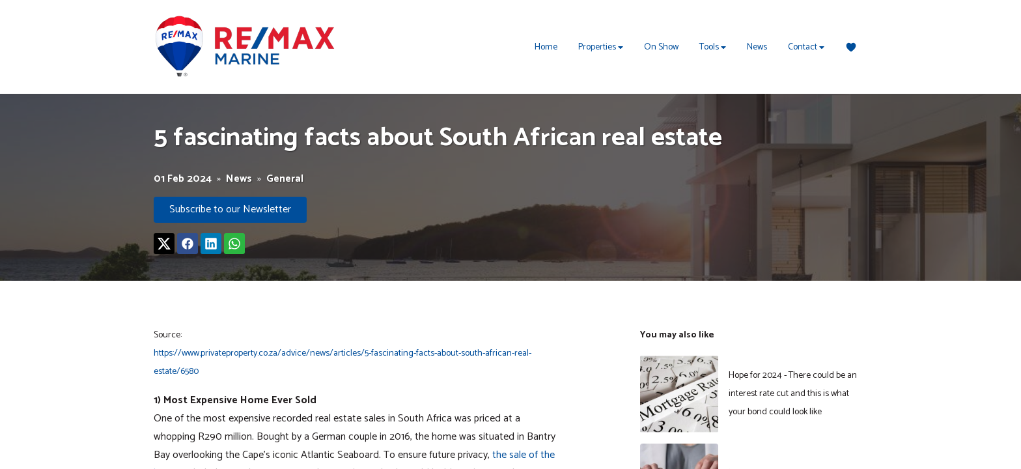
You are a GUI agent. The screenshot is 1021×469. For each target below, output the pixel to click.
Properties (600, 47)
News (757, 47)
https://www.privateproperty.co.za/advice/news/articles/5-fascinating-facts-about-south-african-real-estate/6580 (342, 362)
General (284, 179)
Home (546, 47)
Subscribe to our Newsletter (230, 209)
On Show (661, 47)
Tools (712, 47)
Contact (806, 47)
